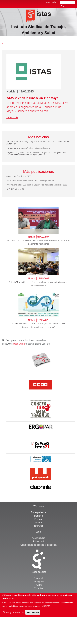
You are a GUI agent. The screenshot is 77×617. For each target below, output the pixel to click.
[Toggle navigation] (6, 41)
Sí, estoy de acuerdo (13, 613)
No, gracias (32, 613)
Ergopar (38, 519)
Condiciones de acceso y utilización (38, 545)
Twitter (38, 585)
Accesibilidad (38, 538)
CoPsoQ (38, 526)
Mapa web (51, 2)
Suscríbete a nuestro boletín (31, 111)
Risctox (38, 522)
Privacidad (38, 541)
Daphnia (38, 516)
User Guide (19, 343)
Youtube (38, 588)
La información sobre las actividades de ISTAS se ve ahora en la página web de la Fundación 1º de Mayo (37, 107)
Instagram (38, 581)
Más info (46, 607)
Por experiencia (38, 512)
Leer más (12, 117)
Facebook (38, 578)
